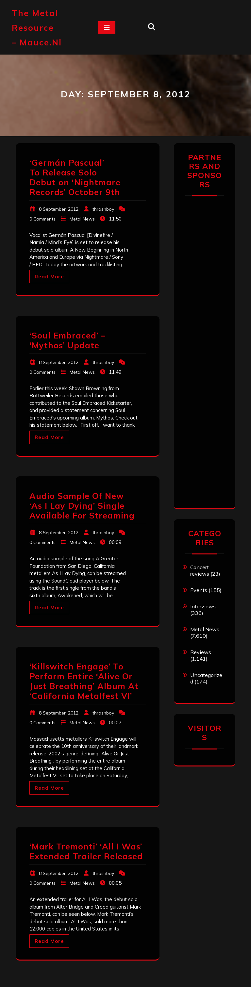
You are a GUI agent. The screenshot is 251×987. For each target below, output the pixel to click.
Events (198, 590)
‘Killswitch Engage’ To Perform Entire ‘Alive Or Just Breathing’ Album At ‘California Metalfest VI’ (84, 681)
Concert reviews (199, 570)
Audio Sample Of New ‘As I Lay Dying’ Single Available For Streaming (82, 505)
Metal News (82, 219)
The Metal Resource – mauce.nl (37, 27)
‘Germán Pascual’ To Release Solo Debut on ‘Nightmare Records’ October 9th (75, 177)
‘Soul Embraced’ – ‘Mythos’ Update (67, 340)
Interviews (203, 606)
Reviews (200, 652)
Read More (49, 276)
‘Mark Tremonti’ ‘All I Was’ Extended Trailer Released (86, 851)
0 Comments (42, 219)
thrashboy (103, 209)
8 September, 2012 (58, 209)
